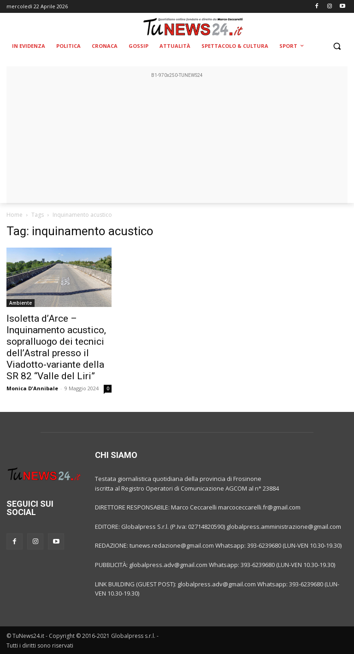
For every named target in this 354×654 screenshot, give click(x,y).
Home (14, 215)
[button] (337, 46)
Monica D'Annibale (32, 388)
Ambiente (20, 303)
